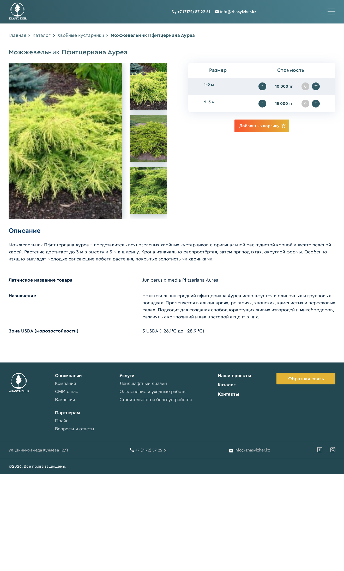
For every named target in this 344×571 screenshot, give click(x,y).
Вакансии (65, 399)
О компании (68, 375)
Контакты (228, 394)
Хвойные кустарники (80, 35)
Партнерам (67, 412)
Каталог (42, 35)
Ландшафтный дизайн (143, 383)
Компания (65, 383)
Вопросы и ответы (74, 429)
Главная (17, 35)
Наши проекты (234, 375)
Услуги (126, 375)
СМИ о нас (66, 391)
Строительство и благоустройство (155, 399)
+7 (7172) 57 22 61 (193, 12)
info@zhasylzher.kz (238, 12)
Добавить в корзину (262, 125)
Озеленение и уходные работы (152, 391)
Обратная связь (306, 378)
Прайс (61, 421)
